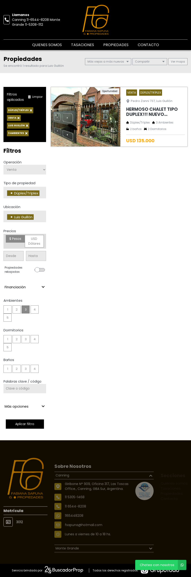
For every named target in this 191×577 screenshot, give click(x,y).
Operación (12, 162)
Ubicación (11, 206)
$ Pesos (15, 238)
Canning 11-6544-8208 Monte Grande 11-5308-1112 (36, 22)
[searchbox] (42, 194)
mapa (178, 61)
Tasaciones (82, 45)
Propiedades (115, 45)
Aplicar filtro (24, 424)
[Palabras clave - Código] (24, 388)
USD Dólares (34, 241)
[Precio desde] (13, 256)
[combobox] (24, 192)
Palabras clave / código (22, 381)
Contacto (148, 45)
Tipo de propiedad (19, 183)
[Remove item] (11, 193)
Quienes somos (47, 45)
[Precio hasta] (36, 256)
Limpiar (35, 97)
